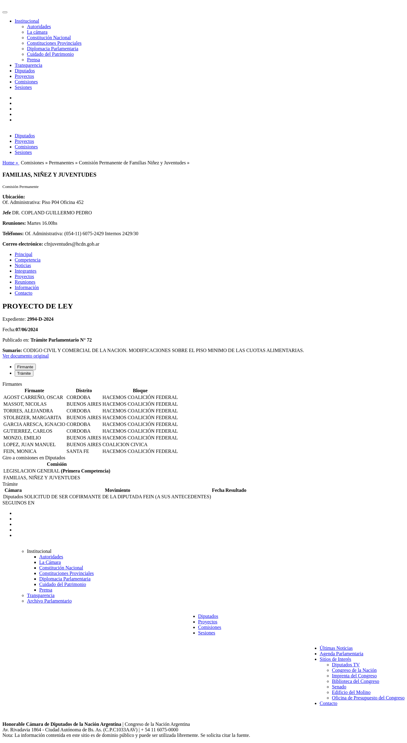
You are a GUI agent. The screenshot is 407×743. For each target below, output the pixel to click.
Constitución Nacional (49, 37)
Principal (23, 254)
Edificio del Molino (351, 692)
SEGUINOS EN (18, 502)
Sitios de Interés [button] (335, 659)
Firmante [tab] (25, 367)
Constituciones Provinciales (54, 43)
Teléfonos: (13, 233)
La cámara (37, 32)
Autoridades (39, 26)
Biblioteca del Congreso (355, 681)
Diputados (25, 70)
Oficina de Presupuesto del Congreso (368, 697)
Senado (339, 686)
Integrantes (25, 271)
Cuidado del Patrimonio (50, 54)
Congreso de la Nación (354, 670)
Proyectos (24, 76)
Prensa (33, 59)
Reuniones (25, 282)
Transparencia (28, 65)
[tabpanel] (203, 418)
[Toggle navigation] (4, 12)
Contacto (23, 293)
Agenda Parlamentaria (342, 653)
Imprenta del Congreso (354, 675)
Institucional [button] (27, 21)
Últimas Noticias (336, 648)
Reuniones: (14, 223)
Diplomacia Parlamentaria (52, 48)
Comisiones (26, 81)
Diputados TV (346, 664)
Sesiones (23, 87)
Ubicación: (13, 196)
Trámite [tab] (24, 373)
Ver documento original (25, 355)
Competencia (27, 259)
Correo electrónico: (22, 244)
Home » (10, 162)
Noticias (23, 265)
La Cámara (50, 562)
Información (27, 287)
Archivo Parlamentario (49, 600)
